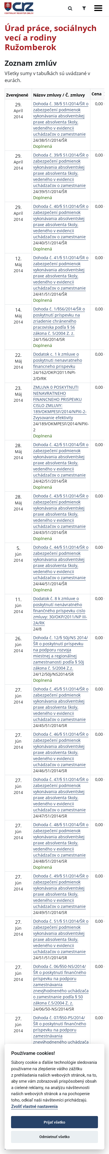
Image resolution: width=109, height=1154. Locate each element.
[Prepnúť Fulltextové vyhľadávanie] (70, 8)
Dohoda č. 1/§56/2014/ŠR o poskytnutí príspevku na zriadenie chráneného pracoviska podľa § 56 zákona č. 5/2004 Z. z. (59, 321)
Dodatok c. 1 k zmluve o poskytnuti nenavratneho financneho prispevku (57, 360)
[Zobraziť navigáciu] (98, 8)
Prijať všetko (54, 1122)
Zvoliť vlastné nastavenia (34, 1106)
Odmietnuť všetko (54, 1137)
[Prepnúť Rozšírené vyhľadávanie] (84, 8)
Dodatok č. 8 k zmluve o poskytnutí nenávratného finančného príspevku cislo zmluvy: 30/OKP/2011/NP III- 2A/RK (60, 611)
